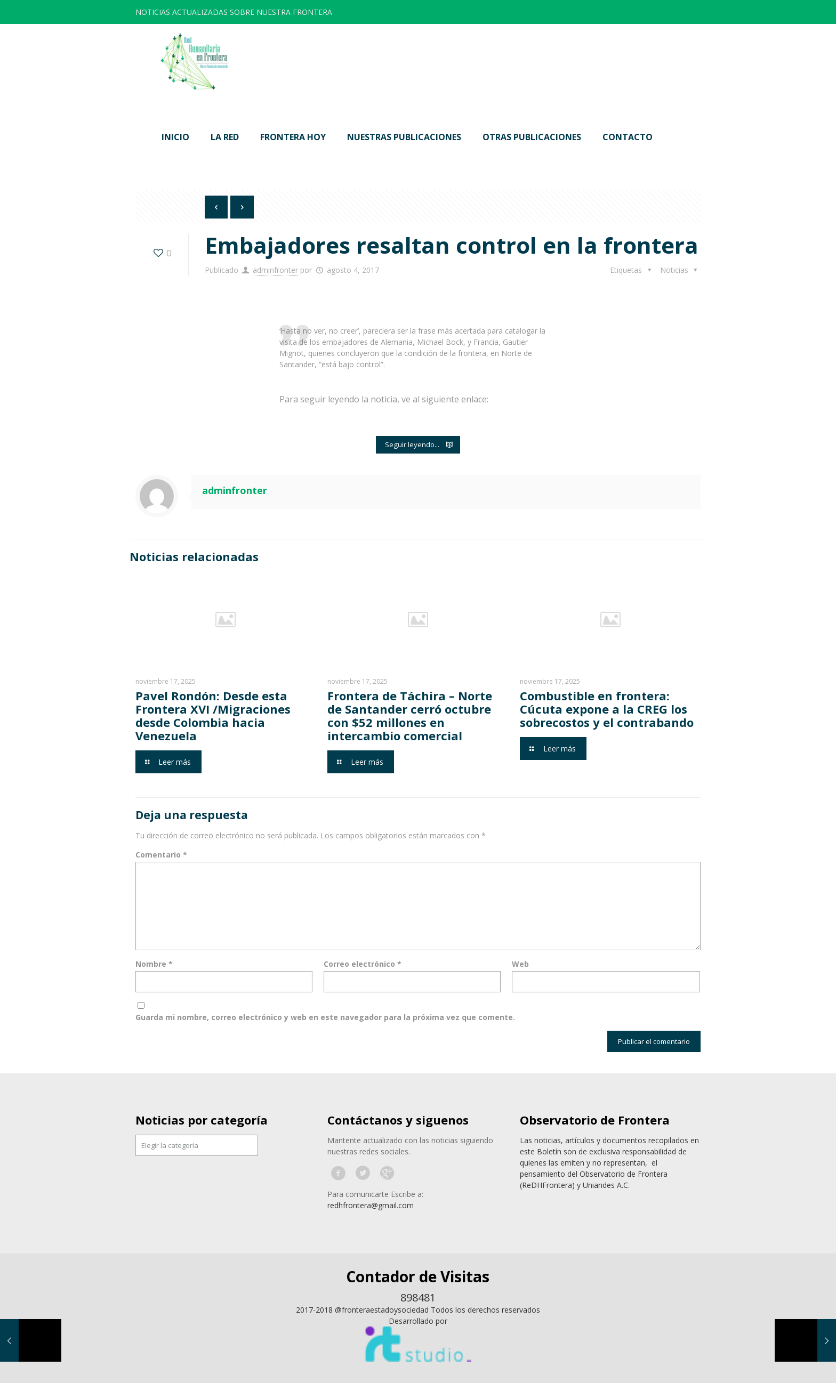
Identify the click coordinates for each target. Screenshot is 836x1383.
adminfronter (275, 270)
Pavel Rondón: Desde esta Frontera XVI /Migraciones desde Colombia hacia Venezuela (213, 715)
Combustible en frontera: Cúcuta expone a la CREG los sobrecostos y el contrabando (607, 709)
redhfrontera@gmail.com (370, 1205)
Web (520, 964)
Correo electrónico (362, 964)
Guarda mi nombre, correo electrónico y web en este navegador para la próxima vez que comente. (325, 1017)
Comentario (161, 855)
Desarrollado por (418, 1321)
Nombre (154, 964)
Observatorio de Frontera (595, 1120)
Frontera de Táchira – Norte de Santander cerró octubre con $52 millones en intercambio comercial (409, 715)
